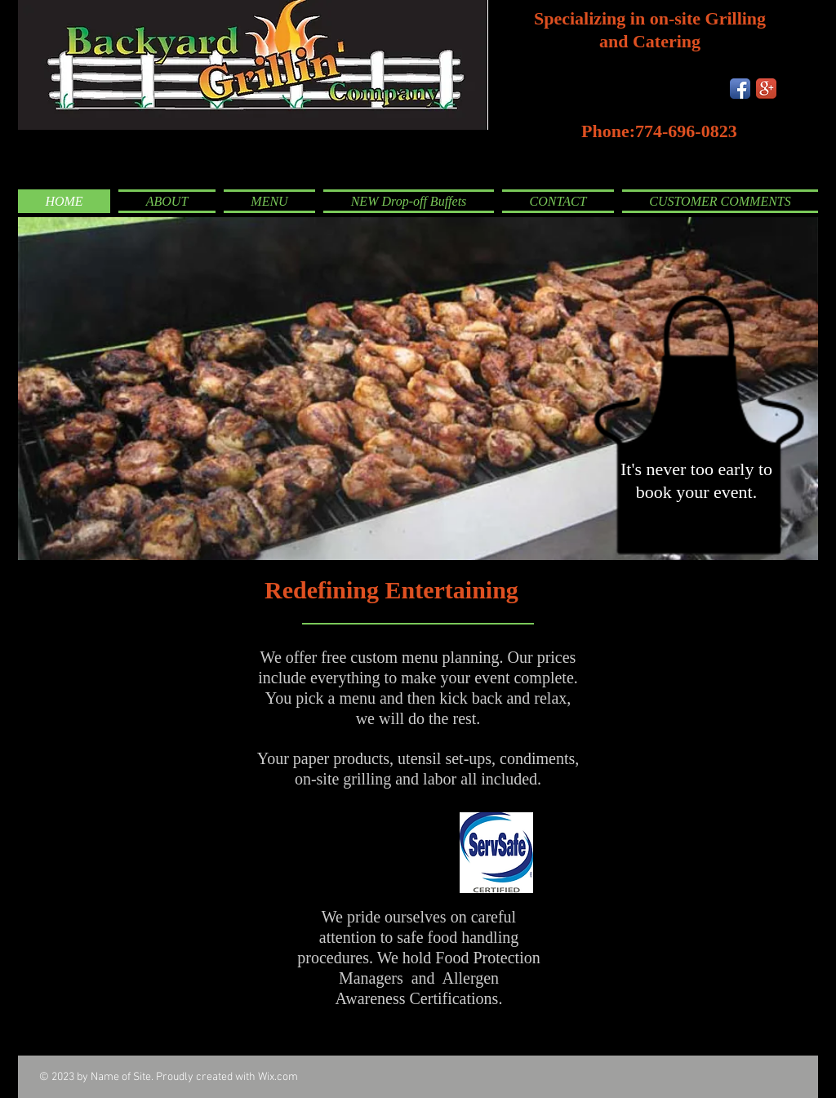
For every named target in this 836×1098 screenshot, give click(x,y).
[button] (418, 388)
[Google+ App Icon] (766, 88)
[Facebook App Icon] (740, 88)
